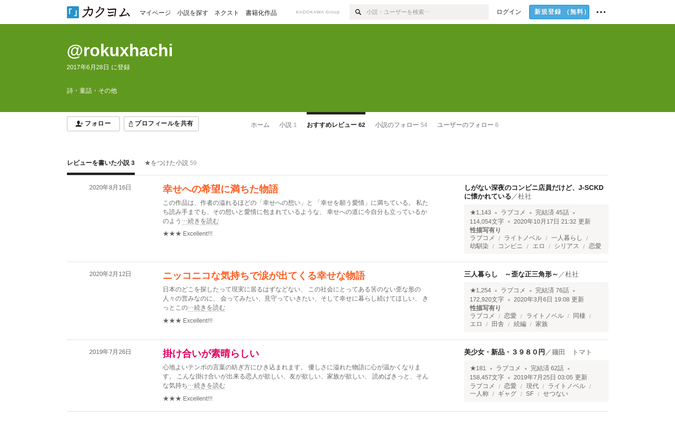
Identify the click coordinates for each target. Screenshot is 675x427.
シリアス (566, 246)
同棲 (579, 316)
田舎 (498, 324)
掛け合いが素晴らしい (211, 353)
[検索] (358, 12)
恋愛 (595, 246)
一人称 (479, 393)
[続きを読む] (298, 212)
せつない (555, 393)
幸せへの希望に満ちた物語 (220, 189)
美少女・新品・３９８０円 (504, 352)
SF (530, 393)
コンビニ (510, 246)
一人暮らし (567, 238)
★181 (478, 368)
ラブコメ (513, 212)
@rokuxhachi (120, 50)
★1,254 (481, 290)
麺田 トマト (572, 352)
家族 (541, 324)
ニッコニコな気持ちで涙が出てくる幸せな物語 (264, 275)
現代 (532, 386)
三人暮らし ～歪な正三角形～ (511, 274)
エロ (538, 246)
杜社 (525, 196)
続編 (520, 324)
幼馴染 (479, 246)
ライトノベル (523, 238)
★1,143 (481, 212)
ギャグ (507, 393)
